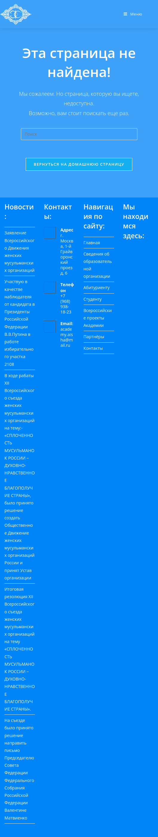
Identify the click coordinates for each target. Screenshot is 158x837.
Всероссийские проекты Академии (98, 318)
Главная (92, 242)
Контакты (93, 348)
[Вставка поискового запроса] (79, 134)
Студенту (93, 299)
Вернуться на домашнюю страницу (79, 164)
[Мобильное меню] (133, 14)
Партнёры (94, 336)
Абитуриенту (97, 287)
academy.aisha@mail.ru (66, 337)
